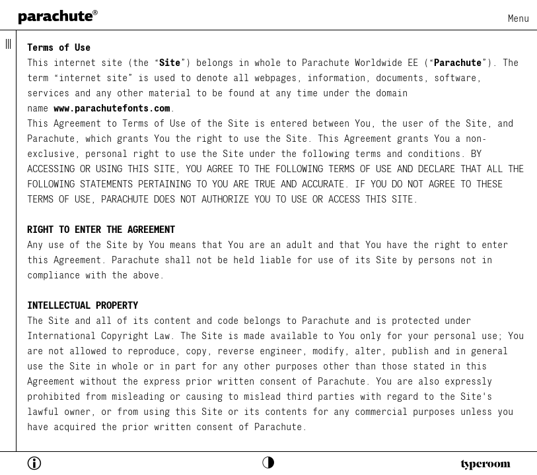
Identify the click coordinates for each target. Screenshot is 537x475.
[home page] (58, 16)
